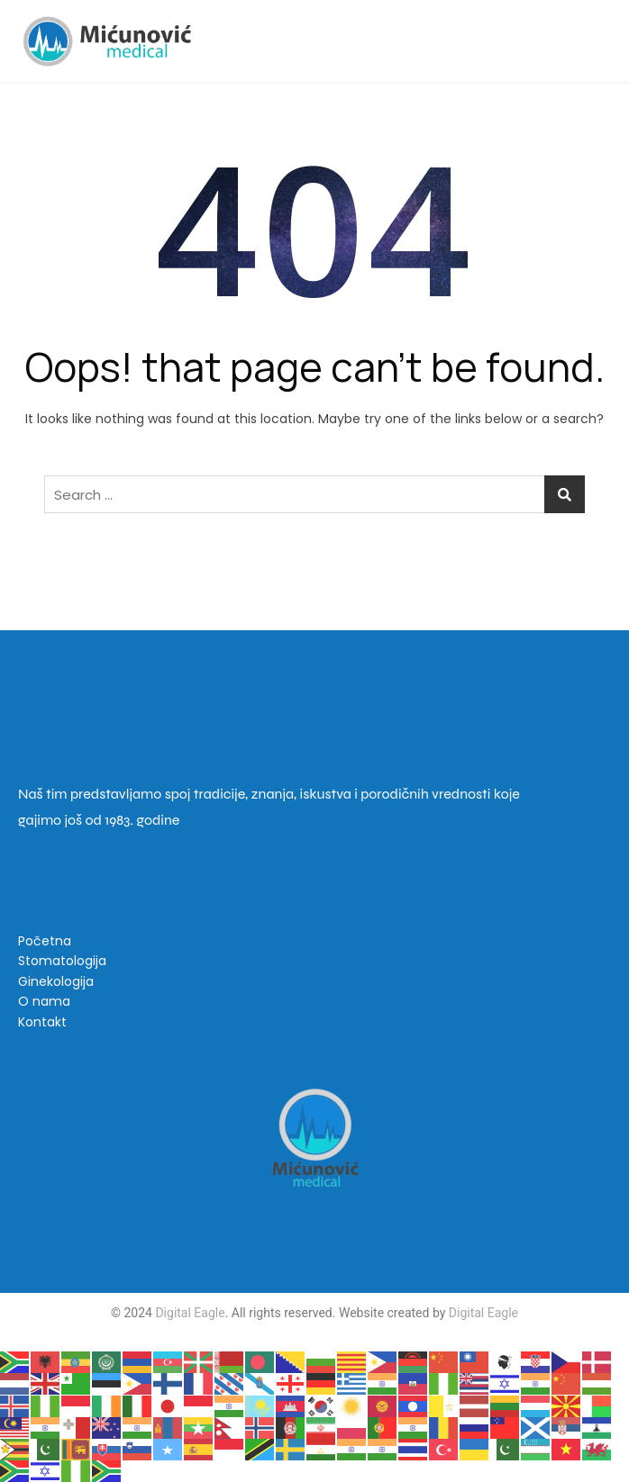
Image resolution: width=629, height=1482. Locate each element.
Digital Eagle (188, 1313)
